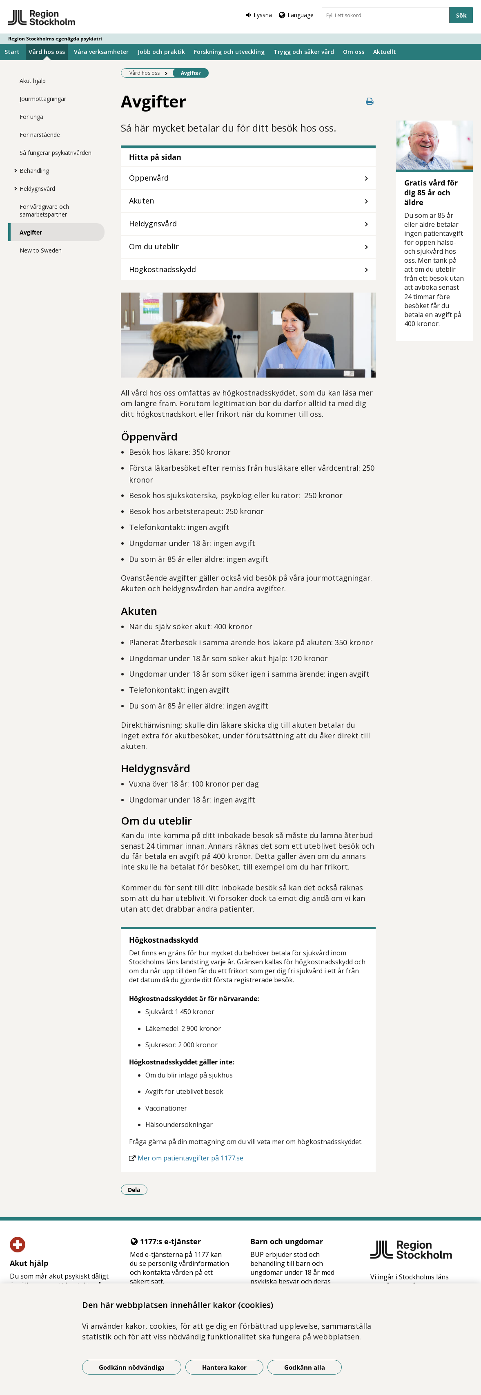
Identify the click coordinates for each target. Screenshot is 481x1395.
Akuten (142, 201)
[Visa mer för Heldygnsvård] (13, 188)
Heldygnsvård (37, 188)
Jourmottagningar (43, 99)
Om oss (353, 52)
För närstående (40, 135)
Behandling (34, 170)
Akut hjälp (33, 81)
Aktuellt (384, 52)
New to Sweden (41, 250)
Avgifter (31, 232)
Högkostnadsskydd (162, 269)
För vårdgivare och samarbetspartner (44, 210)
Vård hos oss (47, 52)
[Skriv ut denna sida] (370, 101)
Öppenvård (149, 178)
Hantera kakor (224, 1367)
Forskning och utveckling (229, 52)
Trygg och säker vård (304, 52)
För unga (31, 117)
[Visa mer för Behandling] (13, 170)
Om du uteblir (154, 246)
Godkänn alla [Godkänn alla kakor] (304, 1367)
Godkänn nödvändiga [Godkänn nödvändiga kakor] (132, 1367)
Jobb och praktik (161, 52)
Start (12, 52)
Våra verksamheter (101, 52)
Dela (137, 1189)
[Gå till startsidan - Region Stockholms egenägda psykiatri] (42, 18)
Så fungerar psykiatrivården (55, 152)
